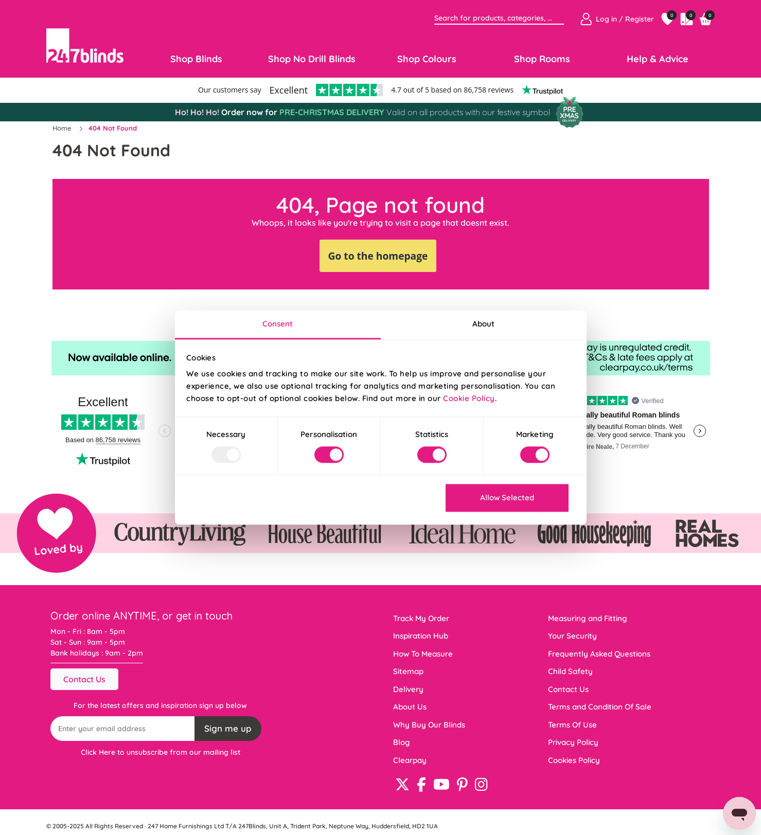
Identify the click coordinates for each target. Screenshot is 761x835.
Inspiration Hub (420, 636)
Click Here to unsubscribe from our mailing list (160, 752)
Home (63, 128)
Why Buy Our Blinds (429, 725)
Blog (401, 742)
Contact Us (84, 679)
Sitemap (408, 671)
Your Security (572, 636)
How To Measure (423, 654)
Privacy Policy (573, 742)
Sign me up (228, 728)
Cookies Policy (574, 760)
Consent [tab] (277, 324)
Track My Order (421, 618)
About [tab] (483, 324)
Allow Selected (507, 497)
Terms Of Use (572, 725)
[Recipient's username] (123, 728)
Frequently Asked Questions (599, 654)
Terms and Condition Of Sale (599, 707)
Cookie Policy (469, 398)
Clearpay (410, 760)
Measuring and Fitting (587, 618)
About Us (410, 707)
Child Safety (570, 671)
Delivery (408, 689)
